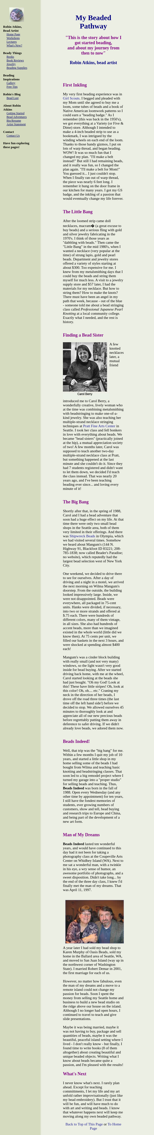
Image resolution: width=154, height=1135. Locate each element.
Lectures (12, 41)
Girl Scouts (71, 98)
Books (10, 56)
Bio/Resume (14, 120)
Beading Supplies (17, 68)
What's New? (14, 45)
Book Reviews (15, 60)
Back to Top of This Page (84, 1124)
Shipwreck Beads (82, 536)
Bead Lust (13, 98)
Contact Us (13, 135)
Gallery (11, 83)
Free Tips (12, 86)
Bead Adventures (17, 117)
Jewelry (11, 64)
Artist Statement (16, 124)
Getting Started (15, 113)
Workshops (13, 38)
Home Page (13, 34)
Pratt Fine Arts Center (99, 426)
